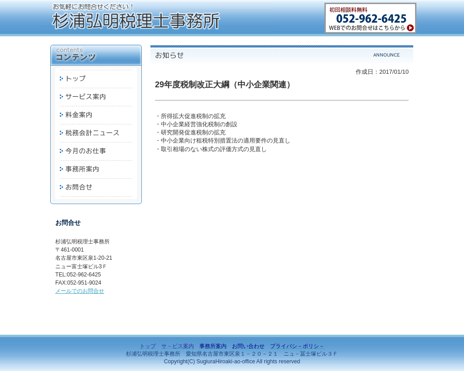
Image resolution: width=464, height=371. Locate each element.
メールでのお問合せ (79, 291)
